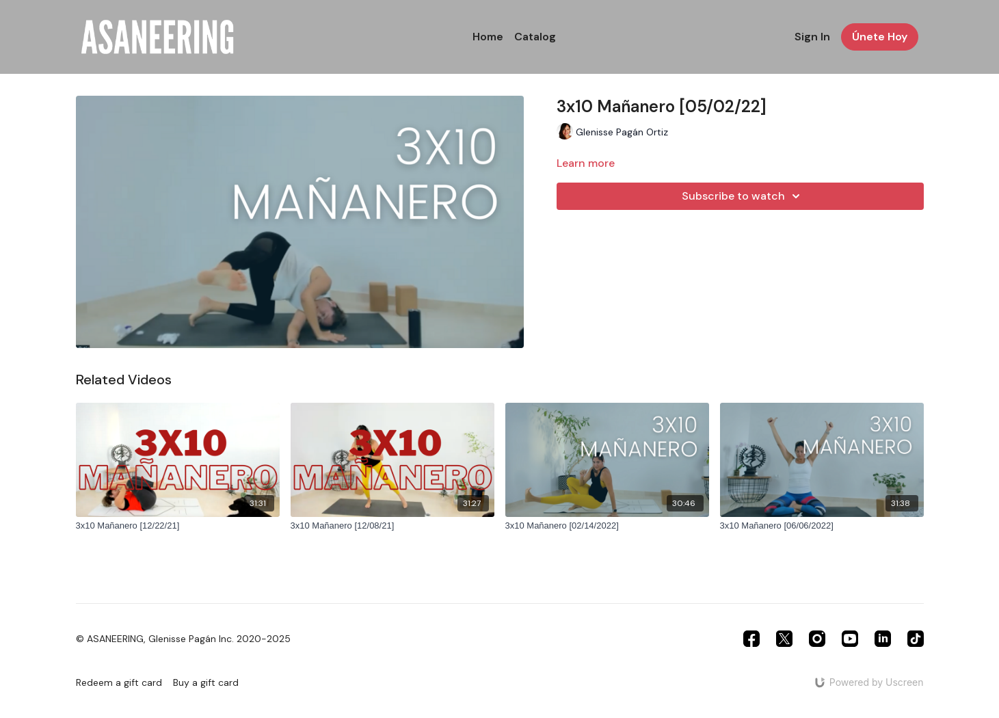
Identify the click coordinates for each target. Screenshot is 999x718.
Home (487, 36)
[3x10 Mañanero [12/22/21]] (178, 526)
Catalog (535, 36)
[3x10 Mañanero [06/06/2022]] (822, 526)
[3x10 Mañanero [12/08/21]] (392, 526)
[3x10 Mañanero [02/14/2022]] (607, 526)
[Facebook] (751, 638)
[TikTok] (915, 638)
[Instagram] (817, 638)
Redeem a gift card (119, 682)
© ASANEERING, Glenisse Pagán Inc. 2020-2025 (183, 638)
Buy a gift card (206, 682)
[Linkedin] (883, 638)
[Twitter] (784, 638)
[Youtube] (850, 638)
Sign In (812, 36)
